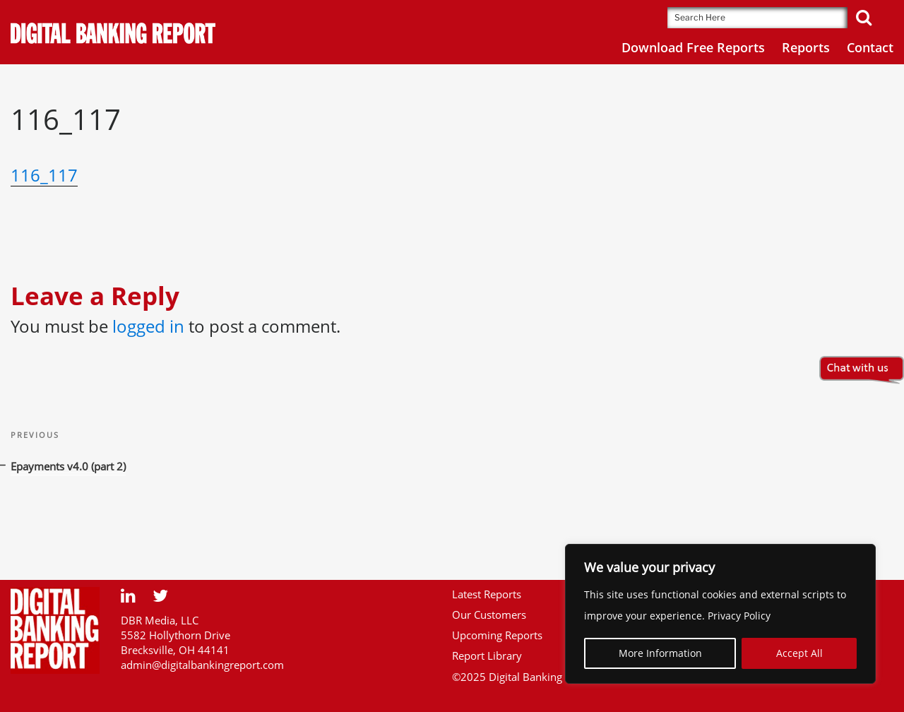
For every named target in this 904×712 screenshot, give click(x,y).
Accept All (799, 653)
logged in (148, 326)
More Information (660, 653)
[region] (720, 614)
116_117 (44, 174)
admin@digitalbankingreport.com (202, 665)
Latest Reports (486, 594)
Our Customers (489, 614)
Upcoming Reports (497, 635)
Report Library (487, 655)
